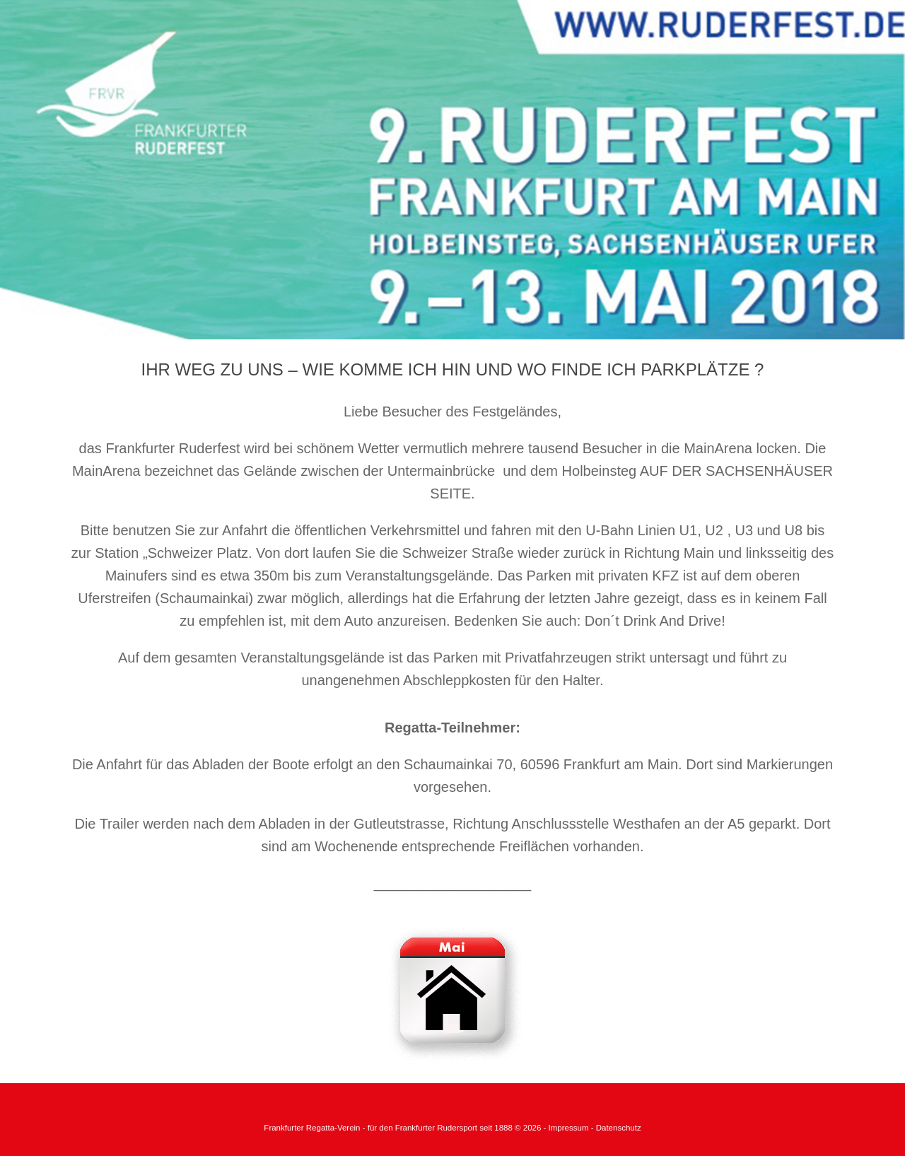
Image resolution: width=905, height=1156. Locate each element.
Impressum (570, 1127)
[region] (452, 169)
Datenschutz (618, 1127)
